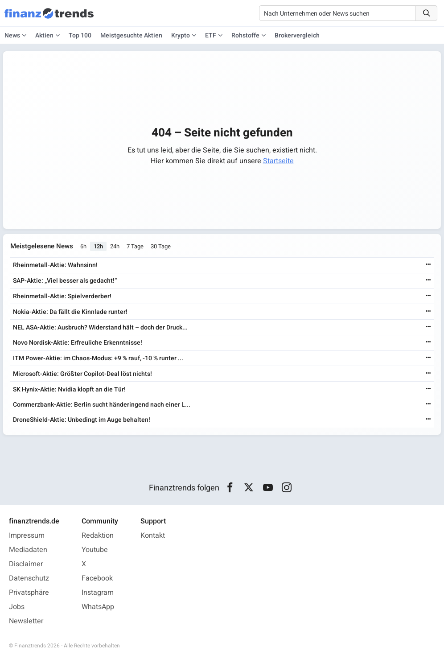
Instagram (98, 592)
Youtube (95, 549)
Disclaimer (26, 564)
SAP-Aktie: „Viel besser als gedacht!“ (65, 280)
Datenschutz (29, 578)
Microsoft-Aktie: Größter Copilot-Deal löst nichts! (82, 374)
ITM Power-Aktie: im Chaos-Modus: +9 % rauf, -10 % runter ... (98, 358)
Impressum (27, 535)
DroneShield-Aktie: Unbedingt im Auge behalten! (81, 419)
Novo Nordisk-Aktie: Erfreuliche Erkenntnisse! (77, 342)
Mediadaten (28, 549)
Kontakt (152, 535)
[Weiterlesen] (428, 265)
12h (98, 246)
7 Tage (135, 246)
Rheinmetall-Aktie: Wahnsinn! (55, 265)
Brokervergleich (297, 35)
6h (83, 246)
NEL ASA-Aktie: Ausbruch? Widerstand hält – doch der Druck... (100, 327)
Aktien (44, 35)
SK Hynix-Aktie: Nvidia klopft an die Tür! (69, 389)
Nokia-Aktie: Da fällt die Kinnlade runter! (70, 312)
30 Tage (161, 246)
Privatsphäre (29, 592)
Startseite (278, 161)
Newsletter (26, 621)
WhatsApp (98, 606)
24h (114, 246)
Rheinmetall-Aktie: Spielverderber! (62, 296)
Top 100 (80, 35)
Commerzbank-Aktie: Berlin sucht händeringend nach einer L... (101, 404)
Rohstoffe (245, 35)
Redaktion (98, 535)
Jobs (17, 606)
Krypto (180, 35)
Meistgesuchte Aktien (131, 35)
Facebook (97, 578)
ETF (210, 35)
